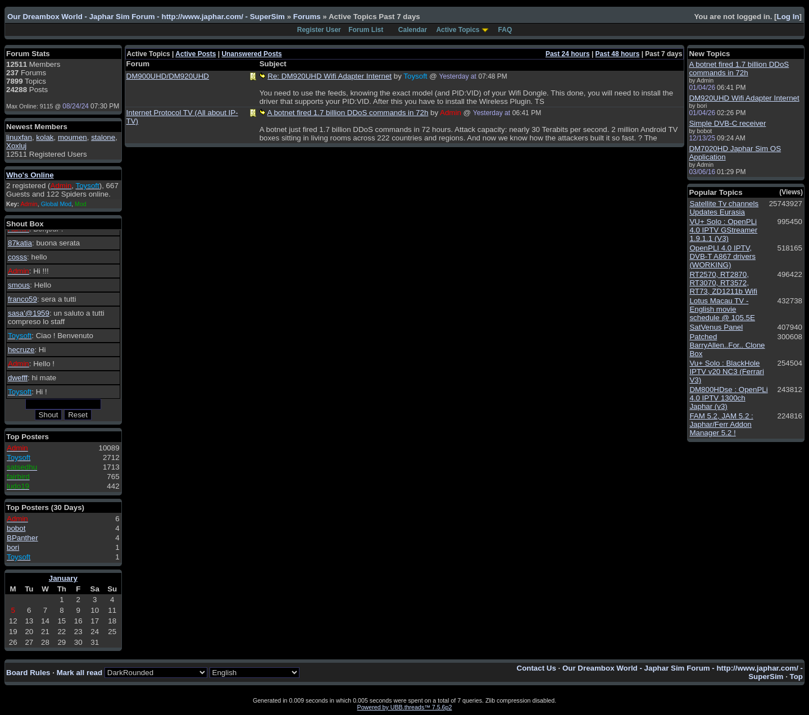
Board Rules (28, 672)
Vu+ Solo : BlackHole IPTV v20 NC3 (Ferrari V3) (726, 371)
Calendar (412, 30)
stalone (103, 137)
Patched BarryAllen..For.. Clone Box (727, 345)
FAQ (505, 30)
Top (796, 676)
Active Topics (457, 30)
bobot (16, 528)
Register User (319, 30)
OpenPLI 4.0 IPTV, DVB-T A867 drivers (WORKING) (722, 256)
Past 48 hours (618, 54)
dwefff (18, 378)
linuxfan (19, 137)
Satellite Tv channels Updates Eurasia (723, 207)
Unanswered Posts (251, 54)
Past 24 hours (568, 54)
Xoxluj (16, 146)
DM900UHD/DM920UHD (167, 76)
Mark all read (80, 672)
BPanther (22, 538)
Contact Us (536, 668)
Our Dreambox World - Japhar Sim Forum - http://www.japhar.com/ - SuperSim (146, 16)
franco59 (22, 299)
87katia (20, 243)
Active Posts (195, 54)
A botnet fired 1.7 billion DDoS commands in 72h (348, 112)
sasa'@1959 (28, 313)
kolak (44, 137)
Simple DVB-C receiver (727, 123)
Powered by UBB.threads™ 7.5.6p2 (404, 707)
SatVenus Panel (716, 327)
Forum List (365, 30)
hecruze (21, 349)
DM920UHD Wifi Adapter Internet (744, 98)
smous (19, 285)
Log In (788, 16)
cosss (17, 257)
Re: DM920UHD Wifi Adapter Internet (329, 76)
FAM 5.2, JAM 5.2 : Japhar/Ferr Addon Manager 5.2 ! (721, 424)
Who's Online (30, 175)
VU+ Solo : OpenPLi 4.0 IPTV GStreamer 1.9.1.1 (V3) (723, 230)
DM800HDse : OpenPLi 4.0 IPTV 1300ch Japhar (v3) (728, 398)
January (63, 578)
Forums (307, 16)
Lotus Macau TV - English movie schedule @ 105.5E (722, 309)
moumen (72, 137)
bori (13, 547)
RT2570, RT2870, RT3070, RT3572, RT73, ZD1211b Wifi (723, 282)
